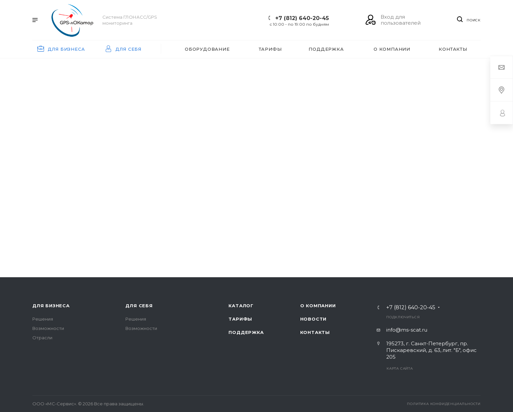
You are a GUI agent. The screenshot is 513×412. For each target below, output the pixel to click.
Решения (42, 319)
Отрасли (42, 337)
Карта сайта (400, 368)
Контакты (315, 332)
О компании (318, 305)
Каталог (240, 305)
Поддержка (246, 332)
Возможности (48, 328)
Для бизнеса (51, 305)
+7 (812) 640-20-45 (302, 18)
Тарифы (240, 319)
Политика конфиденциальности (444, 404)
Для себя (138, 305)
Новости (313, 319)
